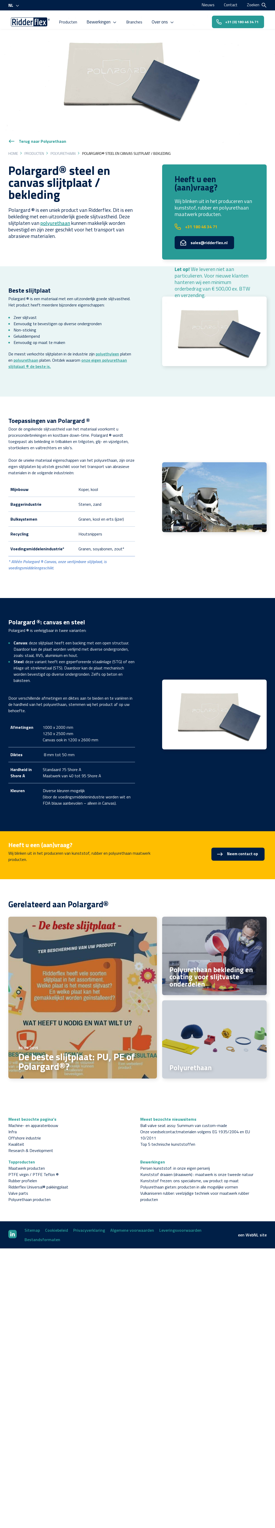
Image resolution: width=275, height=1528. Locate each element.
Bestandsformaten (42, 1228)
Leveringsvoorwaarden (180, 1219)
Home (13, 142)
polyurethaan (55, 212)
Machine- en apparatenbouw (33, 1114)
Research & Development (30, 1139)
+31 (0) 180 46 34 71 (236, 20)
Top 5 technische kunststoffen (167, 1133)
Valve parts (18, 1182)
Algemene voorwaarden (132, 1219)
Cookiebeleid (56, 1219)
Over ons (165, 20)
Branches (136, 20)
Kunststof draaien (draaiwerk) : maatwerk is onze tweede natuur (196, 1163)
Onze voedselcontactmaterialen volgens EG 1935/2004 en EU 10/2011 (195, 1124)
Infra (12, 1121)
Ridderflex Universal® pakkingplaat (38, 1176)
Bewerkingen (104, 20)
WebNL (252, 1224)
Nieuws (207, 5)
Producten (72, 20)
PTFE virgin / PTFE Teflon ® (33, 1163)
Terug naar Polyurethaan (37, 130)
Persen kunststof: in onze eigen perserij (175, 1157)
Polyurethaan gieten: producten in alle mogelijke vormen (189, 1176)
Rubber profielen (22, 1170)
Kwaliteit (16, 1133)
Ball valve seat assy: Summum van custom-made (183, 1114)
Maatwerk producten (26, 1157)
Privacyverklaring (89, 1219)
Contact (230, 5)
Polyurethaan (63, 142)
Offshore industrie (24, 1127)
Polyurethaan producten (29, 1188)
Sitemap (32, 1219)
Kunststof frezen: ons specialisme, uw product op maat (189, 1170)
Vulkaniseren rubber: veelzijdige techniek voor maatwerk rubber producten (194, 1185)
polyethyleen (107, 343)
